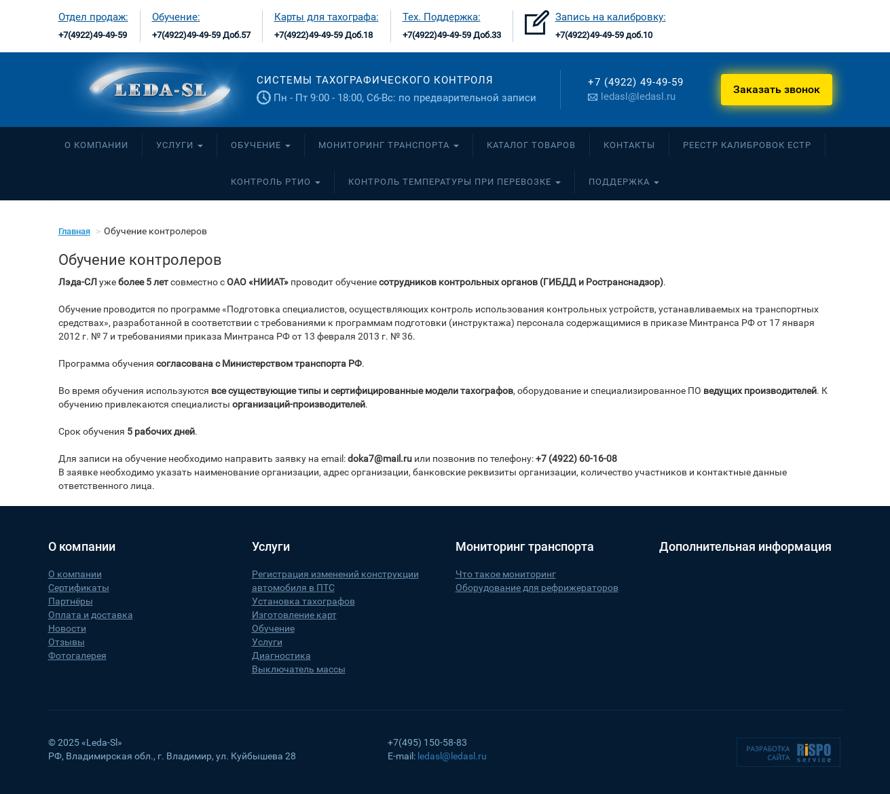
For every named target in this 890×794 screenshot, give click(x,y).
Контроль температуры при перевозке (454, 182)
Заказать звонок (776, 89)
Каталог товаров (531, 145)
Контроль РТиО (275, 182)
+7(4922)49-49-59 (92, 35)
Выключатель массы (299, 669)
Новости (67, 628)
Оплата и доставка (90, 614)
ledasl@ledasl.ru (631, 96)
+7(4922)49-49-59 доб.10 (603, 35)
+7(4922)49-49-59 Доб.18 (323, 35)
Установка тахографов (303, 601)
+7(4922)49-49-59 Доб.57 (201, 35)
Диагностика (281, 655)
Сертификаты (78, 587)
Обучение (261, 145)
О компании (96, 145)
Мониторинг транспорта (388, 145)
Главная (74, 231)
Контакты (629, 145)
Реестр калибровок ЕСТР (747, 145)
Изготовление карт (294, 614)
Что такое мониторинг (506, 574)
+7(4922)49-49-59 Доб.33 (452, 35)
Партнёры (70, 601)
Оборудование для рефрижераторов (537, 587)
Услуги (179, 145)
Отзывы (66, 641)
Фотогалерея (77, 655)
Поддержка (624, 182)
